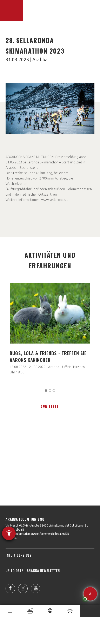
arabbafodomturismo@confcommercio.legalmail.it (37, 533)
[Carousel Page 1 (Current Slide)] (46, 390)
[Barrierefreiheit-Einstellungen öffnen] (9, 533)
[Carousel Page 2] (50, 390)
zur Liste (50, 406)
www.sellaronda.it (54, 200)
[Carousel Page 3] (54, 390)
